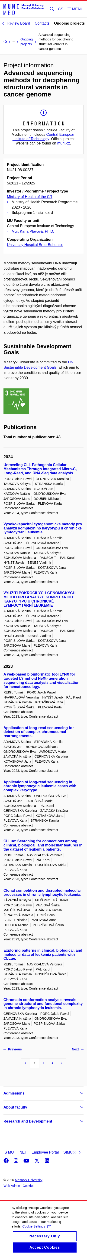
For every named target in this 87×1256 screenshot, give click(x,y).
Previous (12, 1049)
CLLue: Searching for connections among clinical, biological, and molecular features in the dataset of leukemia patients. (43, 845)
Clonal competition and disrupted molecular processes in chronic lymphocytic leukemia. (42, 892)
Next (78, 1049)
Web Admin (11, 1186)
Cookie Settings (36, 1231)
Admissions (14, 1093)
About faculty (15, 1107)
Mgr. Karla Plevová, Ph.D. (33, 231)
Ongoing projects (69, 23)
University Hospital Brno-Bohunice (35, 245)
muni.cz (63, 143)
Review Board (18, 23)
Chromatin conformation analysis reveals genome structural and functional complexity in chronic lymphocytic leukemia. (43, 1004)
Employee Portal (45, 1152)
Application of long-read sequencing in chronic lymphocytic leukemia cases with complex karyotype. (39, 786)
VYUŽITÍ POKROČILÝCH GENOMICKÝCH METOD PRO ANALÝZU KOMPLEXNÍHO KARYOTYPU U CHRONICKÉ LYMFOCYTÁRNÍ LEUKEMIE (39, 599)
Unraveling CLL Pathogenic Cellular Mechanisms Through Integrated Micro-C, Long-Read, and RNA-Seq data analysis (40, 469)
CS (61, 9)
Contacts (42, 23)
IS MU (8, 1152)
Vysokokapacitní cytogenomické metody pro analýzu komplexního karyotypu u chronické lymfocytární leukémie (42, 528)
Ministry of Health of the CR (29, 197)
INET (22, 1152)
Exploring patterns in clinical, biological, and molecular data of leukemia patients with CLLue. (42, 954)
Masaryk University (28, 1180)
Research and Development (27, 1121)
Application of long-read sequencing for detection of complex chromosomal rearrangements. (38, 732)
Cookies (28, 1186)
